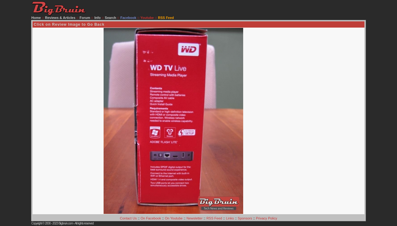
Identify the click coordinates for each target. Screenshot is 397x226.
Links (230, 218)
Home (36, 18)
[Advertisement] (339, 121)
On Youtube (174, 218)
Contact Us (128, 218)
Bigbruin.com (66, 223)
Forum (85, 18)
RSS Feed (214, 218)
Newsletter (194, 218)
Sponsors (245, 218)
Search (110, 18)
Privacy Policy (266, 218)
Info (97, 18)
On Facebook (151, 218)
